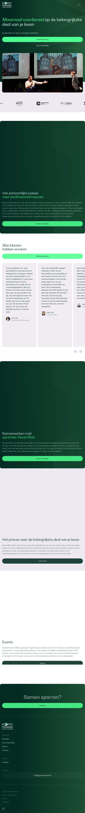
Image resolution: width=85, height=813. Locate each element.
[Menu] (79, 4)
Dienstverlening (42, 39)
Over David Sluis (42, 45)
